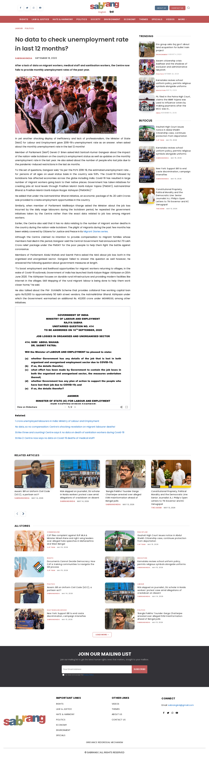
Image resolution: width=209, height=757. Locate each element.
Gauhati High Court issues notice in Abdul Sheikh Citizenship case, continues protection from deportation (171, 128)
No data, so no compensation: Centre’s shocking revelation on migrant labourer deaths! (65, 426)
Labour (19, 28)
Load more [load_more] (102, 634)
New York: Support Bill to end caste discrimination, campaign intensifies (173, 168)
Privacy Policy (88, 675)
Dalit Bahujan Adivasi (146, 177)
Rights (50, 558)
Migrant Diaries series (95, 231)
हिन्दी (112, 11)
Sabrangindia (23, 58)
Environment (162, 54)
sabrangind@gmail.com (181, 705)
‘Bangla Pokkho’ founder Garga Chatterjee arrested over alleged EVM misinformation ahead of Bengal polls (161, 616)
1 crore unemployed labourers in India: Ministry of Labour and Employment (57, 421)
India (158, 109)
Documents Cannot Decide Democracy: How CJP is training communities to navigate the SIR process (69, 564)
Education (161, 90)
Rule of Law (144, 137)
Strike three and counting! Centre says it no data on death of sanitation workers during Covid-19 (69, 432)
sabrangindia (162, 155)
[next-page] (23, 513)
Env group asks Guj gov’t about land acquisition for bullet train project (171, 47)
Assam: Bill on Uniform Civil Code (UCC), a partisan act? (70, 589)
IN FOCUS (145, 118)
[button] (188, 7)
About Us (161, 8)
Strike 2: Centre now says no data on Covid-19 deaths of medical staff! (55, 438)
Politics (29, 28)
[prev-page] (17, 513)
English (102, 11)
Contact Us (177, 8)
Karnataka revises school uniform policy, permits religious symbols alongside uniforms (173, 82)
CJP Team (160, 137)
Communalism (53, 532)
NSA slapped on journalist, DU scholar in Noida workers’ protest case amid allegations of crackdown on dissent (80, 494)
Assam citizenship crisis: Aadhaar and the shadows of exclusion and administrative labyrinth (173, 65)
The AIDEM (160, 206)
